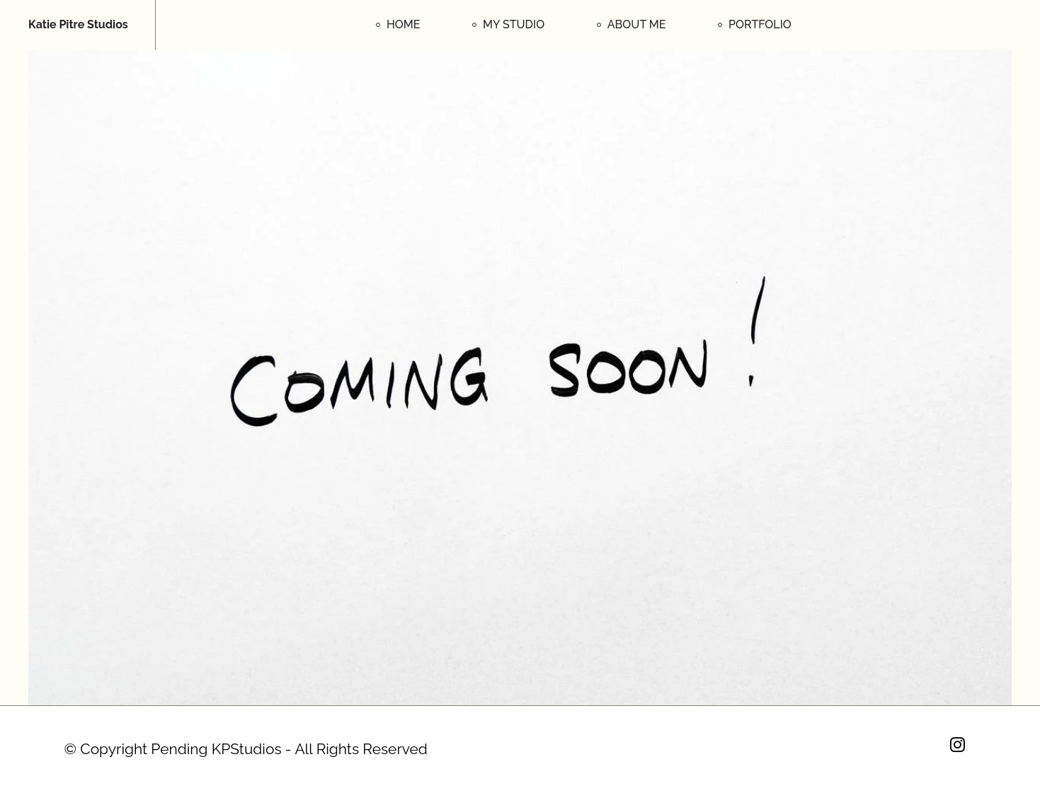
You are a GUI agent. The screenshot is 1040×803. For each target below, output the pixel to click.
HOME (404, 24)
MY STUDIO (513, 24)
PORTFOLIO (760, 24)
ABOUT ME (636, 24)
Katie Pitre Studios (78, 24)
